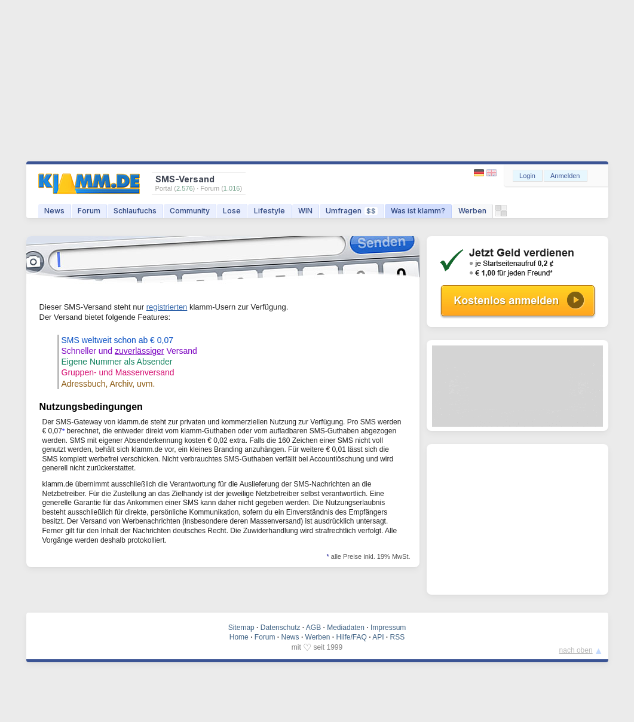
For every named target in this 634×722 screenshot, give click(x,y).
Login (527, 175)
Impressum (388, 627)
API (378, 637)
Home (239, 637)
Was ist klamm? (418, 210)
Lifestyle (269, 210)
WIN (305, 210)
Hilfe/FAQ (351, 637)
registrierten (167, 306)
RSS (397, 637)
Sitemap (241, 627)
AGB (313, 627)
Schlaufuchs (135, 210)
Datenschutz (281, 627)
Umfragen (352, 210)
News (54, 210)
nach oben (576, 650)
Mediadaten (346, 627)
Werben (472, 210)
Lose (232, 210)
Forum (89, 210)
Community (190, 210)
